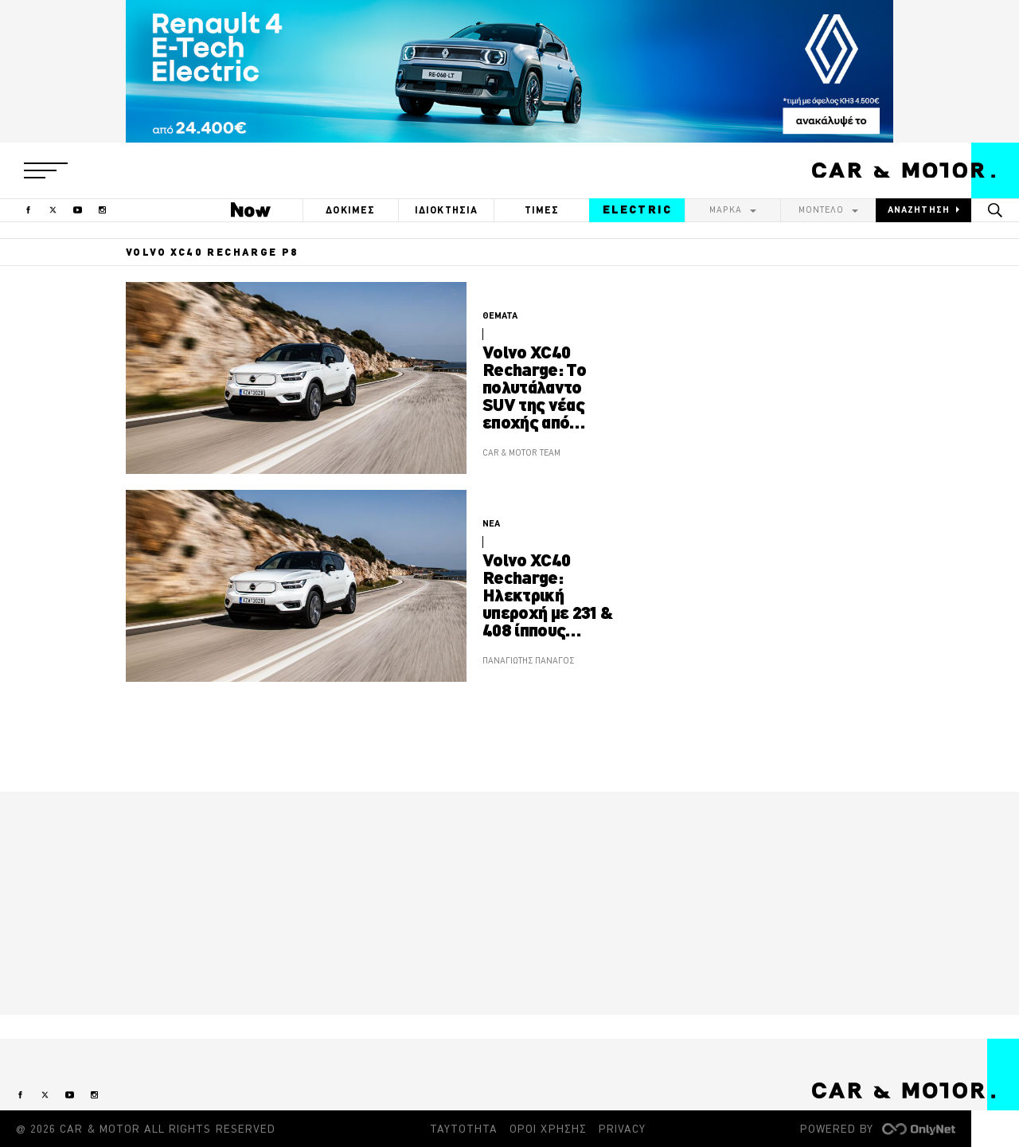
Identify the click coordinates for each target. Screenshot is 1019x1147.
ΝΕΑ (491, 523)
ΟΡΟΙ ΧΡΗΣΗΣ (548, 1128)
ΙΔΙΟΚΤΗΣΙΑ (446, 210)
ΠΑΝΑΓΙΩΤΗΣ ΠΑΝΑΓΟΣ (528, 660)
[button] (46, 170)
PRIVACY (622, 1128)
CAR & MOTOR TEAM (521, 452)
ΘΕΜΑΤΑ (499, 315)
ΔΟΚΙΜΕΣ (350, 210)
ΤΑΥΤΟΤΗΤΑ (464, 1128)
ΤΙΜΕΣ (542, 210)
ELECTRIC (637, 209)
